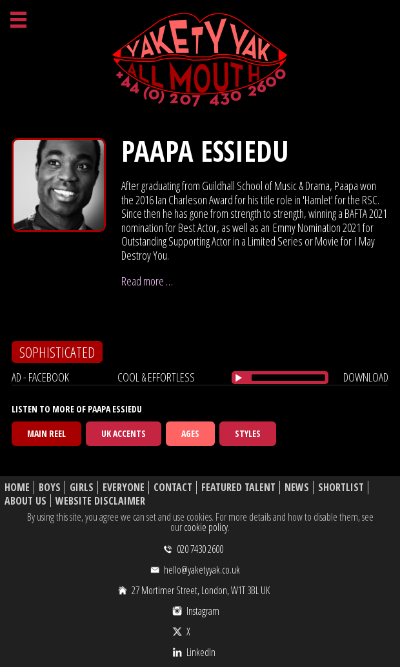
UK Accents (123, 433)
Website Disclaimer (100, 501)
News (297, 487)
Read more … (147, 281)
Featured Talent (238, 487)
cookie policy (206, 527)
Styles (248, 433)
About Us (25, 501)
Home (17, 487)
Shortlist (341, 487)
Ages (190, 433)
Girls (82, 487)
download (365, 377)
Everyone (124, 487)
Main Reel (46, 433)
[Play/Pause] (239, 377)
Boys (50, 487)
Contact (173, 487)
